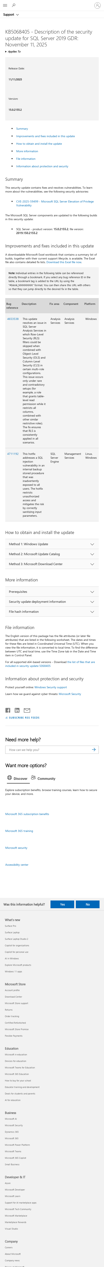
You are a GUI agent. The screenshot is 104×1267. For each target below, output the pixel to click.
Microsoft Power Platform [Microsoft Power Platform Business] (17, 1144)
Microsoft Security (70, 694)
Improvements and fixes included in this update (45, 136)
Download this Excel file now (63, 262)
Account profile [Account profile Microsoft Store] (12, 990)
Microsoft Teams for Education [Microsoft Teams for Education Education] (20, 1067)
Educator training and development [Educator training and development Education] (22, 1087)
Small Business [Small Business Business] (12, 1164)
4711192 (13, 454)
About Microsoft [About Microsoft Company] (13, 1253)
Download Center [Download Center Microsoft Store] (13, 996)
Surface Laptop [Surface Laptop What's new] (12, 932)
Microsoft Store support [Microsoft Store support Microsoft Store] (16, 1003)
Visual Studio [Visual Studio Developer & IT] (11, 1228)
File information (25, 159)
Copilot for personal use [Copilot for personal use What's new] (16, 951)
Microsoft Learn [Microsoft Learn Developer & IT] (12, 1196)
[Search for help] (14, 5)
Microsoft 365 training (19, 831)
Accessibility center (16, 865)
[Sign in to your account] (97, 5)
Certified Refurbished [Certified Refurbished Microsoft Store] (15, 1022)
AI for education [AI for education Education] (12, 1100)
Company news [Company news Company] (12, 1260)
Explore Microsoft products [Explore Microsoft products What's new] (18, 964)
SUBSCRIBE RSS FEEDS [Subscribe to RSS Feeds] (24, 717)
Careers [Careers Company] (9, 1247)
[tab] (18, 778)
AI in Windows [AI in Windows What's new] (12, 958)
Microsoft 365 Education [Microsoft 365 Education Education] (17, 1074)
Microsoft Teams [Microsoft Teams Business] (13, 1151)
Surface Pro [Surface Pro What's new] (10, 925)
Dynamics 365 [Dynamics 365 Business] (12, 1131)
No (88, 904)
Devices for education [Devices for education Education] (15, 1060)
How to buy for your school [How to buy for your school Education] (18, 1080)
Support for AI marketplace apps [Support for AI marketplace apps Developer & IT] (20, 1202)
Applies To (14, 51)
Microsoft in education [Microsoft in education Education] (16, 1054)
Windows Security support (50, 687)
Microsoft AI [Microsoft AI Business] (11, 1118)
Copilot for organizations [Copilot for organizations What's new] (17, 945)
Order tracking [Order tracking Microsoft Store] (12, 1016)
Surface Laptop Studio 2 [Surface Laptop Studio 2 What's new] (16, 938)
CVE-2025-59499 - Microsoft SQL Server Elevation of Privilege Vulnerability (55, 203)
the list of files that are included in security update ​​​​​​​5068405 (50, 664)
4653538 (13, 319)
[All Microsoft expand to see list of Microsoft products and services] (5, 5)
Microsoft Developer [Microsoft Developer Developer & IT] (15, 1189)
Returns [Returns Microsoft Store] (9, 1009)
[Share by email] (25, 709)
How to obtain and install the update (39, 144)
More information (27, 151)
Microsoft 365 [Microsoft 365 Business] (11, 1138)
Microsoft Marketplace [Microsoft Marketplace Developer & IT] (16, 1215)
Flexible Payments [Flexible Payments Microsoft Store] (14, 1035)
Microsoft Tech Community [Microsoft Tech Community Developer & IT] (18, 1209)
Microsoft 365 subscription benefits (27, 814)
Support (9, 14)
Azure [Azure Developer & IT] (8, 1183)
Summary (22, 128)
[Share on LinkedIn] (15, 709)
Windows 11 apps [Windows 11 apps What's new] (13, 971)
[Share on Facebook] (8, 709)
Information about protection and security (42, 166)
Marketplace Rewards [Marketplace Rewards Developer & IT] (15, 1222)
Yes (62, 904)
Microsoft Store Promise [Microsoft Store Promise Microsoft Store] (17, 1029)
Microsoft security (16, 848)
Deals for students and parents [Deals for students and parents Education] (20, 1093)
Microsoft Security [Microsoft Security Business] (14, 1125)
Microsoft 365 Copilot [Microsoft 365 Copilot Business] (15, 1157)
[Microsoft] (52, 3)
